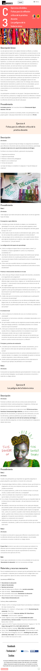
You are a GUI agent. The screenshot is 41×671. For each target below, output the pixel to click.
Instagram (11, 650)
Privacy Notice (4, 669)
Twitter (11, 655)
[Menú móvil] (36, 2)
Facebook (11, 646)
